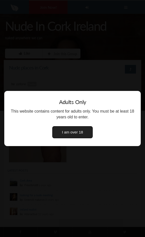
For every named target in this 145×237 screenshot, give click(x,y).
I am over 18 (72, 132)
